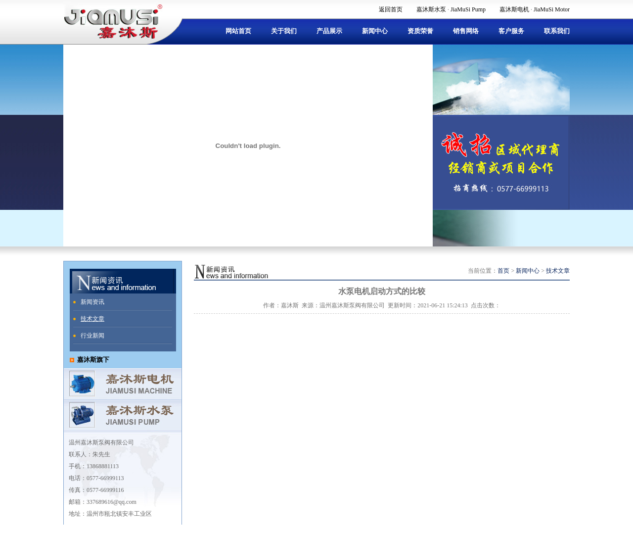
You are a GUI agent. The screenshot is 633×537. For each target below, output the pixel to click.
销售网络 (466, 31)
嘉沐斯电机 (514, 9)
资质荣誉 (420, 31)
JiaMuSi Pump (468, 9)
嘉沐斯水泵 (431, 9)
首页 (503, 270)
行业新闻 (92, 335)
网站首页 (238, 31)
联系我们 (557, 31)
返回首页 (391, 9)
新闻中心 (375, 31)
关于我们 (284, 31)
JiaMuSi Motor (552, 9)
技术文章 (92, 318)
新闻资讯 (92, 301)
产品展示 (329, 31)
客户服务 (511, 31)
